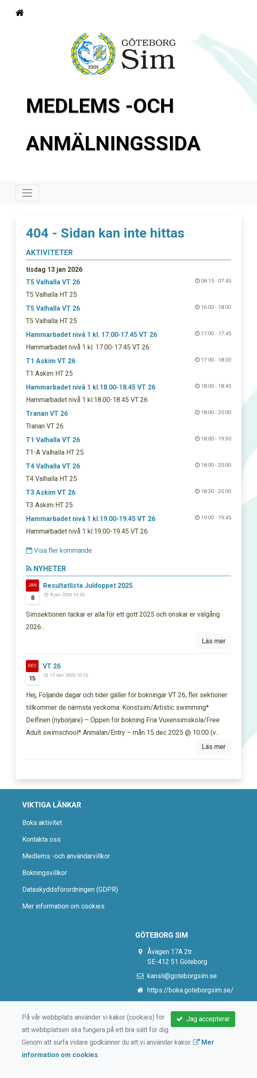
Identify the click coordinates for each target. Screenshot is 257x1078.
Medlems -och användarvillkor (66, 856)
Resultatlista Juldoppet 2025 (88, 586)
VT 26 (52, 666)
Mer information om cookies (63, 906)
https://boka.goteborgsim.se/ (190, 990)
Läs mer (214, 641)
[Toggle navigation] (230, 13)
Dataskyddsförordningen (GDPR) (70, 889)
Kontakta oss (41, 839)
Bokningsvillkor (44, 873)
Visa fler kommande (59, 550)
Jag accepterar (203, 1019)
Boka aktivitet (42, 823)
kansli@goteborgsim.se (182, 976)
